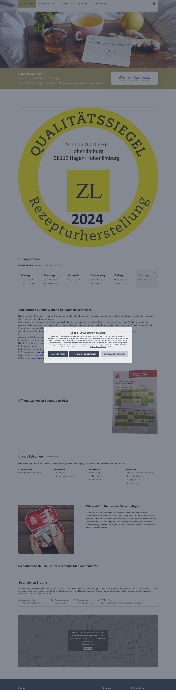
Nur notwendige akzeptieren (84, 354)
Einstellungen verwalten (114, 354)
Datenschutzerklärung (98, 347)
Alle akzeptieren (58, 354)
